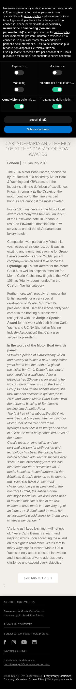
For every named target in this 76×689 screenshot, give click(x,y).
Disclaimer (66, 676)
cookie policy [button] (62, 32)
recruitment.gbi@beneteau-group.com (27, 664)
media (66, 679)
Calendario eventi (38, 577)
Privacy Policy (50, 676)
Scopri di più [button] (38, 119)
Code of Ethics (36, 679)
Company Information (15, 679)
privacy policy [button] (32, 16)
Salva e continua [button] (38, 129)
